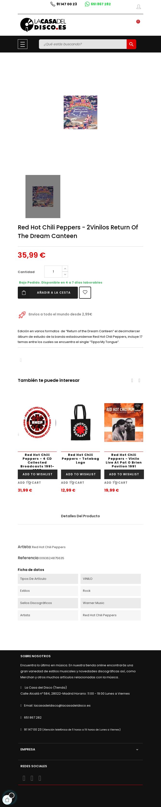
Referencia (28, 558)
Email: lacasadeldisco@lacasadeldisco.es (57, 705)
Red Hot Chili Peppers (49, 547)
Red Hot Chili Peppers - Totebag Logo (80, 459)
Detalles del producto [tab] (80, 516)
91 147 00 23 (33, 729)
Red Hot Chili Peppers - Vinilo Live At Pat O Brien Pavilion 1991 (124, 461)
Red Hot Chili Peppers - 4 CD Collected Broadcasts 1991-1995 (37, 461)
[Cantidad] (53, 272)
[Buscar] (83, 44)
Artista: (24, 547)
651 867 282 (33, 717)
